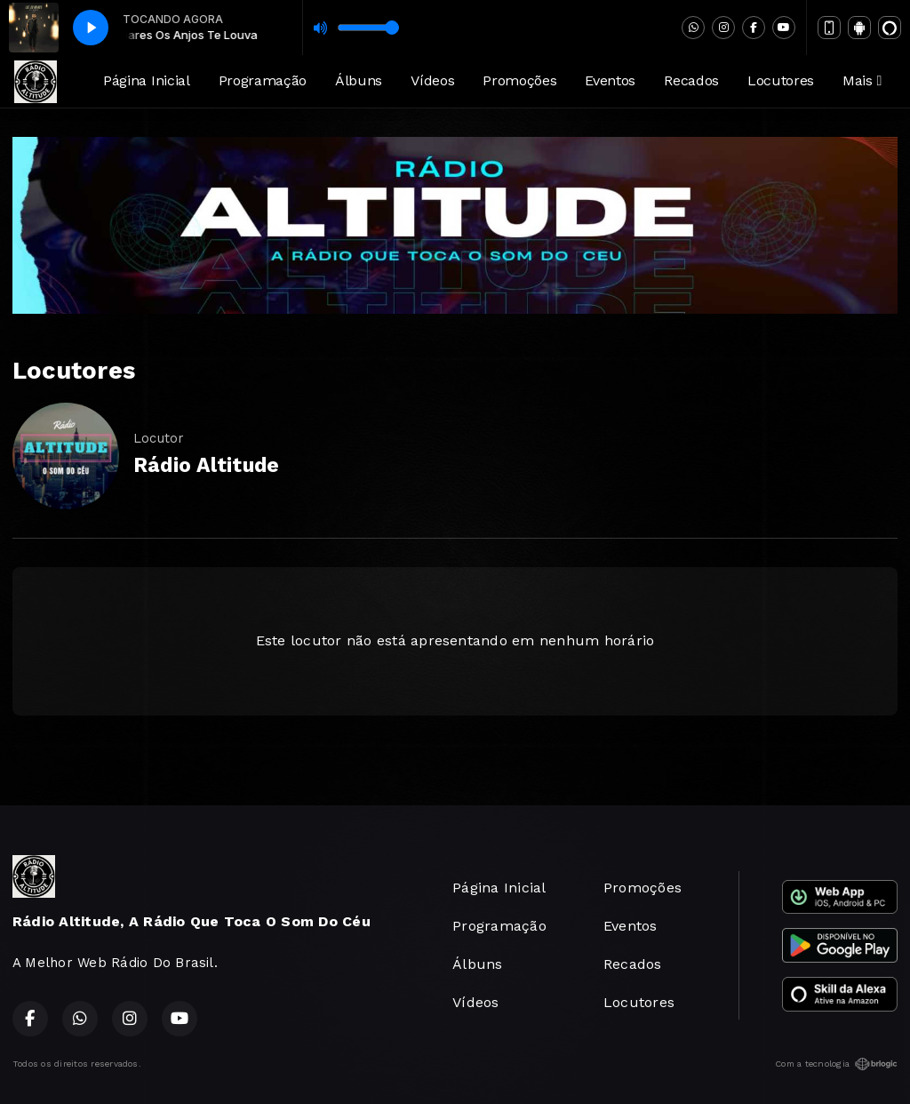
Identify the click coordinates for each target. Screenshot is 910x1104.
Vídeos (432, 80)
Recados (691, 80)
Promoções (519, 80)
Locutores (780, 80)
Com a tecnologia (836, 1064)
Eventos (610, 80)
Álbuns (358, 80)
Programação (263, 80)
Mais (862, 80)
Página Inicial (146, 80)
